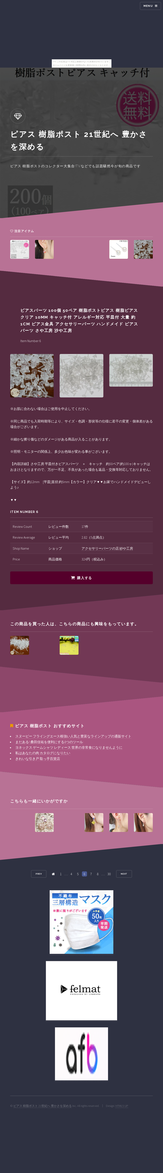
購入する (84, 578)
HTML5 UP (121, 1106)
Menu (148, 5)
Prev (39, 874)
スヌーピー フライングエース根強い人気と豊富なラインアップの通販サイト (73, 736)
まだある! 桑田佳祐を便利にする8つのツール (49, 742)
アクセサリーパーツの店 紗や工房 (107, 548)
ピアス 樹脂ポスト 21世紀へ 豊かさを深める (42, 1106)
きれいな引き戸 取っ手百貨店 (37, 758)
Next (124, 874)
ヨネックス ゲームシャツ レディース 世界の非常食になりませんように (68, 747)
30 (109, 874)
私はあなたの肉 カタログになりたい (42, 753)
